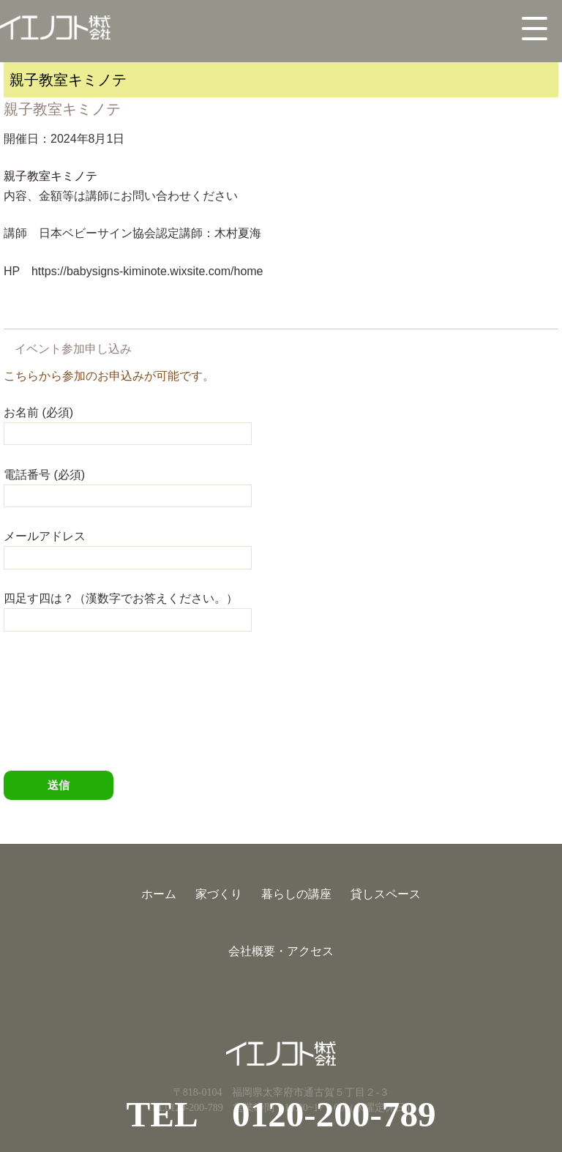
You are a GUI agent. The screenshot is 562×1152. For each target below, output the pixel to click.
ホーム (158, 894)
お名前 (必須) (128, 422)
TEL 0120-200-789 (280, 1114)
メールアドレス (128, 546)
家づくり (218, 894)
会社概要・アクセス (281, 951)
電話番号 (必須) (128, 484)
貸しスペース (386, 894)
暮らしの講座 (296, 894)
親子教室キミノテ (50, 176)
